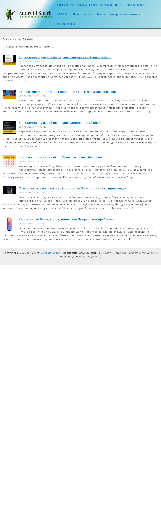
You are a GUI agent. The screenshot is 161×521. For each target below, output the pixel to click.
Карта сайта (65, 4)
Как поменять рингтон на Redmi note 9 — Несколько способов (67, 92)
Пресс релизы (82, 14)
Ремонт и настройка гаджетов (117, 14)
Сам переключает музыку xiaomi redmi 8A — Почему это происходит (73, 188)
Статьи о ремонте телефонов (98, 4)
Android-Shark (50, 252)
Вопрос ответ (135, 4)
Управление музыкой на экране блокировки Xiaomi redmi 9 (65, 57)
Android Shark (35, 12)
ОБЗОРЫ (62, 14)
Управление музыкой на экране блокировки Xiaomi (59, 122)
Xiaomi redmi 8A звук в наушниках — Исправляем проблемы (66, 219)
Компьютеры (66, 23)
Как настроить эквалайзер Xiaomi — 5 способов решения (63, 157)
